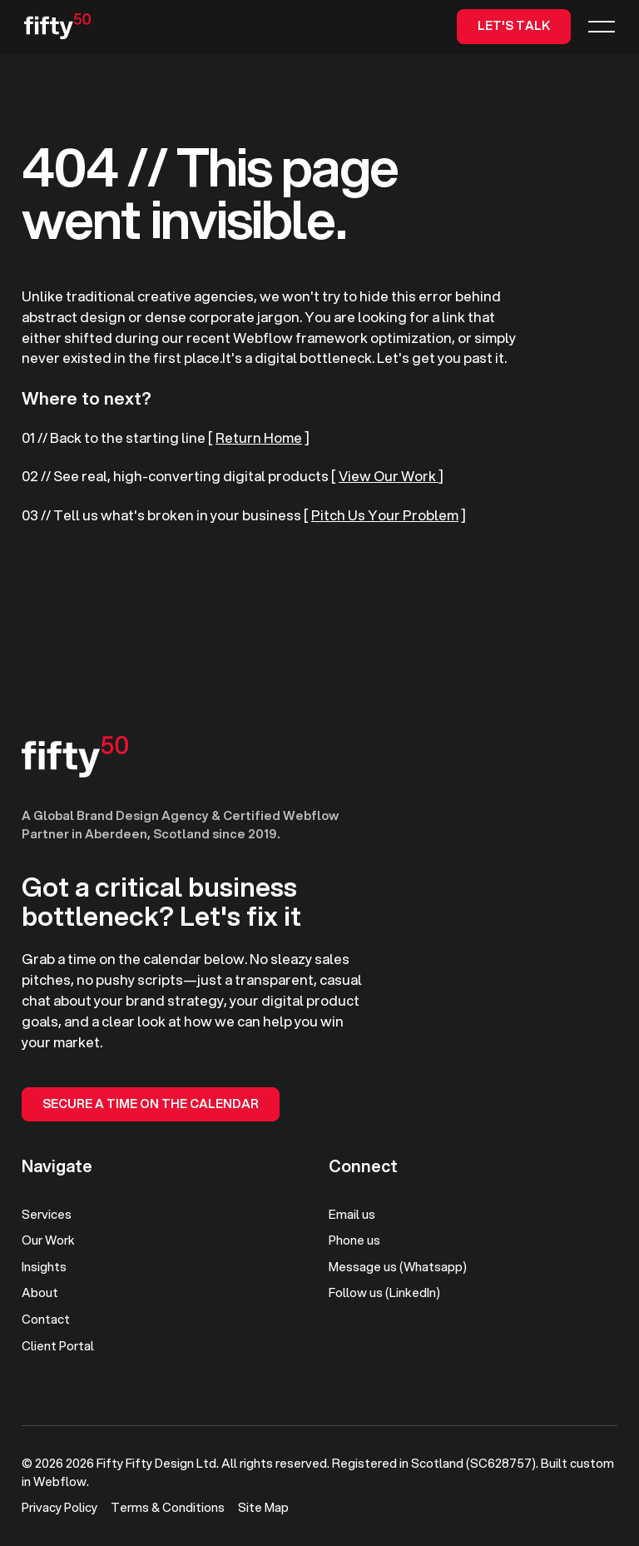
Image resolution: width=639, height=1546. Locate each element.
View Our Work (388, 475)
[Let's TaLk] (514, 26)
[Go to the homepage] (75, 757)
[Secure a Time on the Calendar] (151, 1104)
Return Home (258, 437)
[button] (601, 26)
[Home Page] (57, 26)
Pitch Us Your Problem (384, 514)
